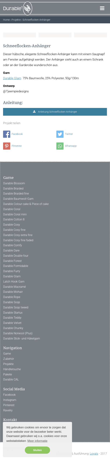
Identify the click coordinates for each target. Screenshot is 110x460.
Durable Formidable (15, 266)
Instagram (9, 400)
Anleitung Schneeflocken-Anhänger (57, 111)
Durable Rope (11, 297)
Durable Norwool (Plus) (17, 333)
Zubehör (8, 358)
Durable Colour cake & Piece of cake (26, 204)
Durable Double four (15, 255)
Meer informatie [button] (37, 440)
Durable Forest (12, 261)
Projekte (8, 364)
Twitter (64, 134)
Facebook (13, 134)
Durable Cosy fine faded (18, 240)
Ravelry (8, 410)
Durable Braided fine (16, 193)
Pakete (7, 374)
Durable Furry (11, 271)
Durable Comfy (12, 245)
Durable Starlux (13, 312)
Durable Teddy (12, 317)
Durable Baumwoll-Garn (18, 198)
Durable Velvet (12, 323)
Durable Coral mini (15, 214)
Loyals (94, 453)
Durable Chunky (13, 328)
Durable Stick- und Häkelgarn (21, 338)
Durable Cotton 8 (13, 219)
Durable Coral (11, 209)
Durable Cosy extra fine (17, 235)
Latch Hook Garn (13, 281)
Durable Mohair (13, 291)
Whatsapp (66, 145)
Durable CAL (11, 379)
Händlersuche (12, 369)
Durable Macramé (14, 286)
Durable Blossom (14, 183)
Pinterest (12, 145)
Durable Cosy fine (14, 230)
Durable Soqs (11, 302)
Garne (7, 353)
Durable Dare (11, 250)
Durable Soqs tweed (15, 307)
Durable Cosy (11, 224)
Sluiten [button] (37, 450)
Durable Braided (13, 188)
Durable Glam (12, 78)
